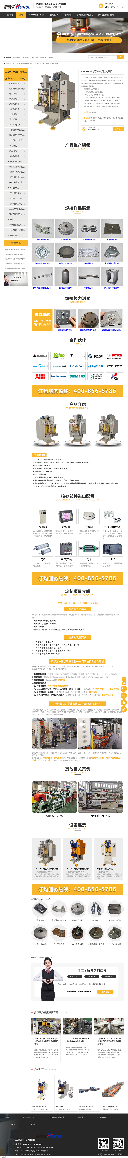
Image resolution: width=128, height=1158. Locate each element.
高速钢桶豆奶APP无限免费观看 (16, 135)
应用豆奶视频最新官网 (106, 15)
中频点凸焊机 (14, 84)
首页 (14, 63)
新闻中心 (80, 1117)
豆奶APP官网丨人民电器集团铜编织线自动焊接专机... (77, 1039)
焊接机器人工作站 (15, 199)
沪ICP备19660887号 (110, 1154)
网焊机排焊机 (13, 188)
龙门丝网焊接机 (15, 193)
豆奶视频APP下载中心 (85, 15)
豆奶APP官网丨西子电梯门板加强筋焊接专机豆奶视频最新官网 (46, 1039)
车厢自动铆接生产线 (110, 1106)
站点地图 (32, 1124)
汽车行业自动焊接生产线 (16, 172)
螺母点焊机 (60, 1106)
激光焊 (10, 220)
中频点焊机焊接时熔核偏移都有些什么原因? (18, 260)
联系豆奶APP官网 (43, 21)
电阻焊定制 (68, 15)
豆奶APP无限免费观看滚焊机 (16, 125)
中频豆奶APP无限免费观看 (30, 57)
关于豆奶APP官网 (24, 21)
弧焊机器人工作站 (15, 214)
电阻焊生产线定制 (15, 162)
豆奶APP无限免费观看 (37, 15)
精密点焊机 (43, 57)
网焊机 (51, 57)
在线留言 (13, 1124)
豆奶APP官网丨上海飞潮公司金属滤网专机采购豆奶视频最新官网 (109, 1039)
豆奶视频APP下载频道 (25, 63)
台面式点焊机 (14, 109)
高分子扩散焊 (13, 236)
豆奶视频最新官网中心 (57, 1117)
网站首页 (10, 15)
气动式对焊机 (14, 156)
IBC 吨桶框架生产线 (86, 1106)
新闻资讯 (10, 21)
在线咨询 (118, 129)
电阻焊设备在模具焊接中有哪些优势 (16, 250)
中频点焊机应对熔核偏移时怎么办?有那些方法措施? (21, 255)
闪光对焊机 (54, 15)
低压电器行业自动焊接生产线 (16, 177)
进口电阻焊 (13, 119)
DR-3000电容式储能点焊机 (50, 63)
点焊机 (20, 15)
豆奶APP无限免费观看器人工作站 (16, 209)
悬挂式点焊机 (14, 104)
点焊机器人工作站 (15, 204)
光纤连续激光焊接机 (16, 230)
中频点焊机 (16, 57)
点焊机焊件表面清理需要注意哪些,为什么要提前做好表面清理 (24, 269)
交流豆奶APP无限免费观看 (16, 140)
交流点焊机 (13, 114)
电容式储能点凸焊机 (16, 89)
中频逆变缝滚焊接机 (39, 1106)
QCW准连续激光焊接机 (16, 225)
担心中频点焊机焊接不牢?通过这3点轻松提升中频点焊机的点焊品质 (26, 264)
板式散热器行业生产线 (16, 182)
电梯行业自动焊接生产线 (16, 167)
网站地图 (3, 1157)
